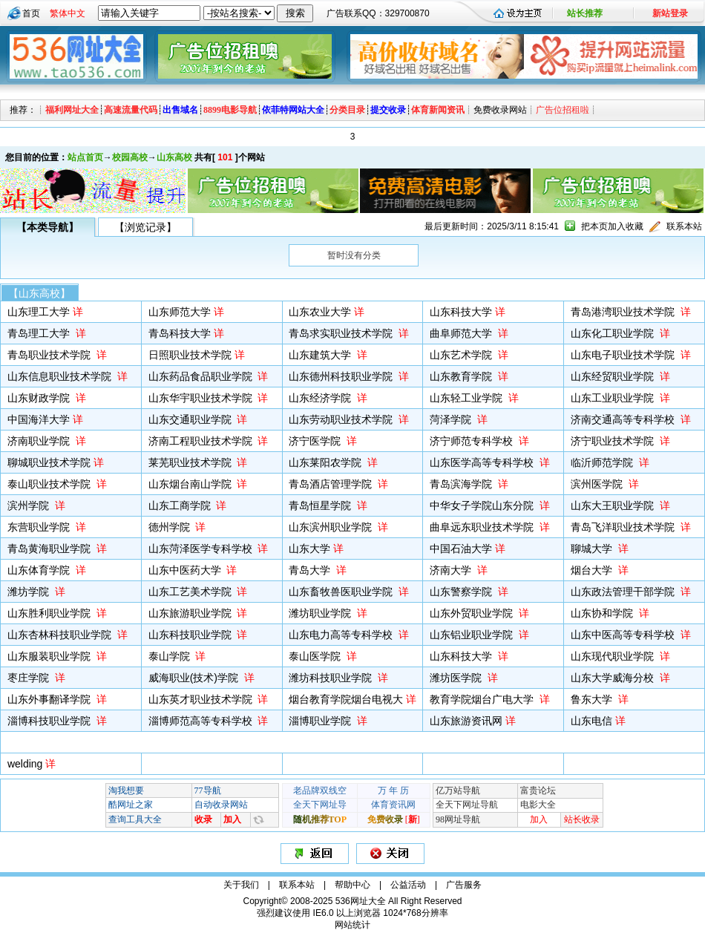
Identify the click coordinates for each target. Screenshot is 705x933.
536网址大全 (360, 901)
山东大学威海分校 (614, 678)
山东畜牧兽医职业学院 (342, 592)
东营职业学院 (40, 527)
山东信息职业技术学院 (60, 376)
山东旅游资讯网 (466, 721)
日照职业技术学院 (190, 355)
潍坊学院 (29, 592)
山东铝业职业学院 (473, 635)
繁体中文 (67, 13)
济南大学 (452, 570)
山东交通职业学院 (191, 419)
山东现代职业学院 (614, 656)
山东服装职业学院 (50, 656)
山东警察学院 (462, 592)
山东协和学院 (603, 613)
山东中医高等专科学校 (624, 635)
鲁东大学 (593, 699)
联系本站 (684, 226)
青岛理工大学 (40, 333)
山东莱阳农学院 (326, 462)
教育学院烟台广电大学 (483, 699)
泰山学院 (170, 656)
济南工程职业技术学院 (201, 441)
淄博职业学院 (321, 721)
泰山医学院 (316, 656)
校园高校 (130, 157)
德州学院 (170, 527)
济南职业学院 (40, 441)
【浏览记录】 (145, 227)
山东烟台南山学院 (191, 484)
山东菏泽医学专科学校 (201, 548)
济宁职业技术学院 (614, 441)
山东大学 (309, 548)
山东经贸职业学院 (614, 376)
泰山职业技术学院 (50, 484)
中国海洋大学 (38, 419)
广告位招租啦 (562, 110)
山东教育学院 (462, 376)
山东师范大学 (179, 312)
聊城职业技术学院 (49, 462)
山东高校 (174, 157)
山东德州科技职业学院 (342, 376)
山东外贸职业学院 (473, 613)
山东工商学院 (181, 505)
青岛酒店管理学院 (332, 484)
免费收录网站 (500, 110)
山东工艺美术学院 (191, 592)
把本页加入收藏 (612, 226)
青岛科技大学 (179, 333)
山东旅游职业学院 (191, 613)
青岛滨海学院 (462, 484)
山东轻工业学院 (467, 398)
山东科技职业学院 (191, 635)
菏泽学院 (452, 419)
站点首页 (85, 157)
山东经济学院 (321, 398)
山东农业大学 (320, 312)
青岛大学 (311, 570)
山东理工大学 (38, 312)
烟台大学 (593, 570)
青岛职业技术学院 (50, 355)
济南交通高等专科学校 (624, 419)
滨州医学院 (598, 484)
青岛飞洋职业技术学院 (624, 527)
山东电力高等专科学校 (342, 635)
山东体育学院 (40, 570)
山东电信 (591, 721)
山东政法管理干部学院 (624, 592)
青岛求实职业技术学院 (342, 333)
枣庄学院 (29, 678)
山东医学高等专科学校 (483, 462)
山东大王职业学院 (614, 505)
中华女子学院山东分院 (483, 505)
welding (24, 764)
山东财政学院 (40, 398)
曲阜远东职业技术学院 (483, 527)
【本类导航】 (47, 227)
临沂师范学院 (603, 462)
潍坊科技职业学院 (332, 678)
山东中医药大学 (186, 570)
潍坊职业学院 (321, 613)
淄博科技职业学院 (50, 721)
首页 (31, 13)
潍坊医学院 (457, 678)
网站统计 (352, 925)
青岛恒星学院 (321, 505)
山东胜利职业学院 (50, 613)
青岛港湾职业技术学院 (624, 312)
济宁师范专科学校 (473, 441)
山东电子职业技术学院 (624, 355)
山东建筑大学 (321, 355)
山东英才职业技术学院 (201, 699)
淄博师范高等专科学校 (201, 721)
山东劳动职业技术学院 (342, 419)
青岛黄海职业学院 (50, 548)
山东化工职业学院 (614, 333)
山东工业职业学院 (614, 398)
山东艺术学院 (462, 355)
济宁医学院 (316, 441)
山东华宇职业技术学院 (201, 398)
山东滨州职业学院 (332, 527)
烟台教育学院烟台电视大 (346, 699)
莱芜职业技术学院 (191, 462)
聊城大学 (593, 548)
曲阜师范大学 (462, 333)
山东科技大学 (461, 312)
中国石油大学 (461, 548)
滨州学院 (29, 505)
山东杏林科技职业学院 (60, 635)
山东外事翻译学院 (50, 699)
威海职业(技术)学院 (194, 678)
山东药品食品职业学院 (201, 376)
